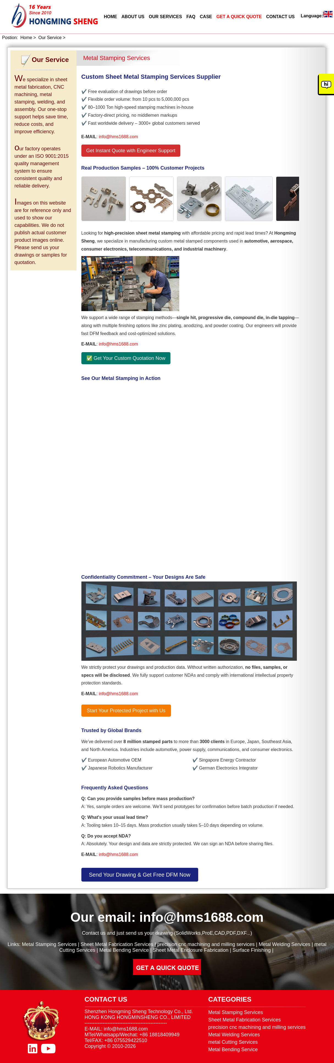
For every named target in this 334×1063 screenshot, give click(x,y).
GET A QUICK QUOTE (239, 16)
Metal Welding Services (284, 944)
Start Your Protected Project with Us (126, 710)
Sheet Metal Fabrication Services (117, 944)
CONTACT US (280, 16)
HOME (110, 16)
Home (26, 37)
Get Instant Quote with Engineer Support (130, 150)
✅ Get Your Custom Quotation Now (125, 358)
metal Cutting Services (233, 1042)
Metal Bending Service (124, 950)
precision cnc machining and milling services (206, 944)
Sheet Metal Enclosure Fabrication (190, 950)
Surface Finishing (252, 950)
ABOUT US (133, 16)
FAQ (190, 16)
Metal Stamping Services (49, 944)
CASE (206, 16)
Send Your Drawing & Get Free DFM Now (140, 875)
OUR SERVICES (165, 16)
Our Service (50, 37)
